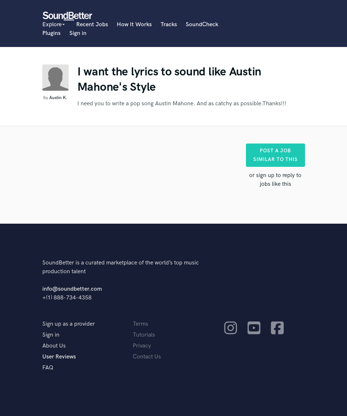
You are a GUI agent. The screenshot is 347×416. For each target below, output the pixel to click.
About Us (54, 345)
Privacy (142, 345)
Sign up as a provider (68, 324)
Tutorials (144, 334)
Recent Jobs (92, 24)
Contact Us (147, 356)
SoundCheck (202, 24)
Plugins (51, 33)
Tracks (169, 24)
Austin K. (58, 98)
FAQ (47, 367)
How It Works (134, 24)
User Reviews (59, 356)
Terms (140, 324)
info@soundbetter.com (72, 289)
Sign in (77, 33)
